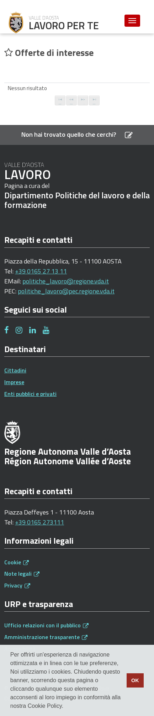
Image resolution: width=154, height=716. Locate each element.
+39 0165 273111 (39, 522)
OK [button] (135, 680)
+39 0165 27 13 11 (41, 271)
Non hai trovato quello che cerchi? (77, 134)
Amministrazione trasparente (45, 637)
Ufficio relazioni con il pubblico (46, 625)
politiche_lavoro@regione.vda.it (65, 281)
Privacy (17, 585)
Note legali (21, 573)
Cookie (16, 562)
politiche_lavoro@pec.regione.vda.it (66, 291)
